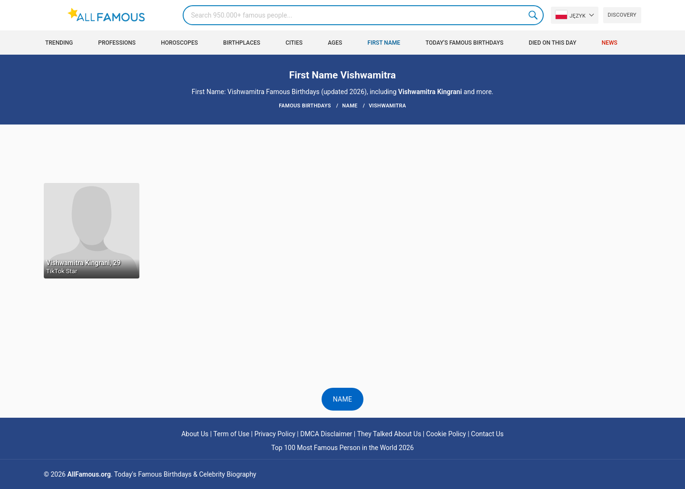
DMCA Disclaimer (326, 434)
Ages (335, 42)
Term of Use (232, 434)
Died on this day (552, 42)
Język (571, 14)
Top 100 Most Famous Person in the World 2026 (342, 447)
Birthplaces (241, 42)
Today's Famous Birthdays (464, 42)
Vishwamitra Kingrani (430, 92)
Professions (117, 42)
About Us (194, 434)
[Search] (363, 15)
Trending (59, 42)
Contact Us (487, 434)
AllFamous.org (88, 474)
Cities (294, 42)
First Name (384, 42)
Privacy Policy (274, 434)
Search (534, 15)
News (609, 42)
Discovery (622, 15)
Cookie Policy (446, 434)
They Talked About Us (389, 434)
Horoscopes (179, 42)
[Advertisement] (342, 153)
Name (342, 399)
